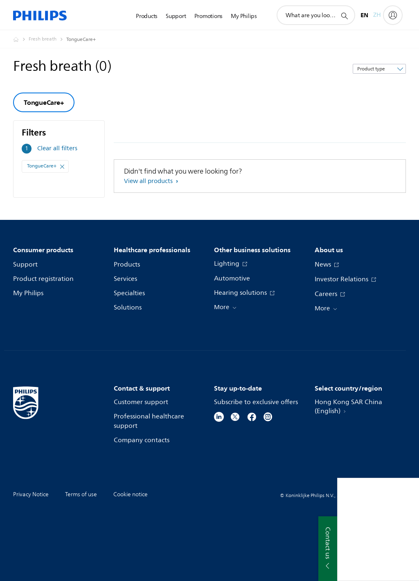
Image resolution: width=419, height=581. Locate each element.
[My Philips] (393, 15)
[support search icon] (344, 15)
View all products (149, 181)
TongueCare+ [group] (44, 102)
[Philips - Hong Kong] (21, 39)
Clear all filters (57, 148)
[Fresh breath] (47, 39)
